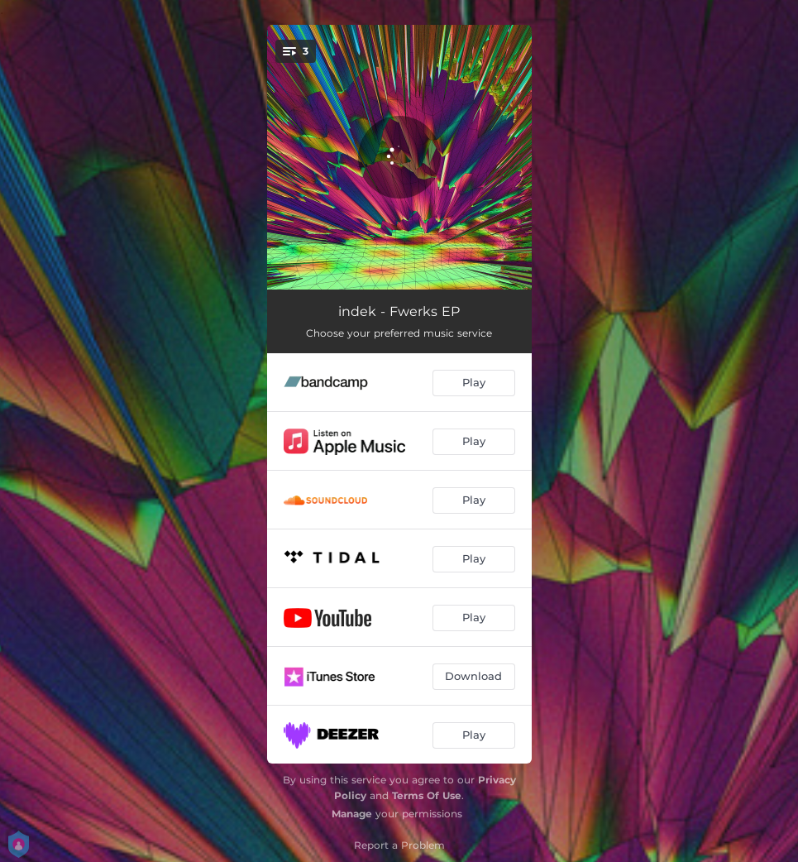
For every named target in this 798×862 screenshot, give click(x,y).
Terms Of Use (426, 795)
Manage (352, 813)
